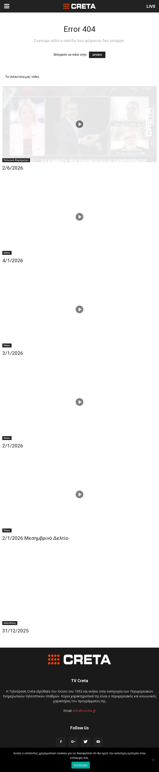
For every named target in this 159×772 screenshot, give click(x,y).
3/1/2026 (12, 353)
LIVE (151, 6)
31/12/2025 (15, 631)
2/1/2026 (12, 446)
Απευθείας (10, 623)
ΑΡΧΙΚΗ (97, 54)
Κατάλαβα (80, 765)
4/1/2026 (12, 260)
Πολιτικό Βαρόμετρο (16, 160)
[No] (153, 759)
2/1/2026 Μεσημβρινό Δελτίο (35, 538)
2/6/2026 (12, 168)
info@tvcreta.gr (84, 710)
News (7, 252)
